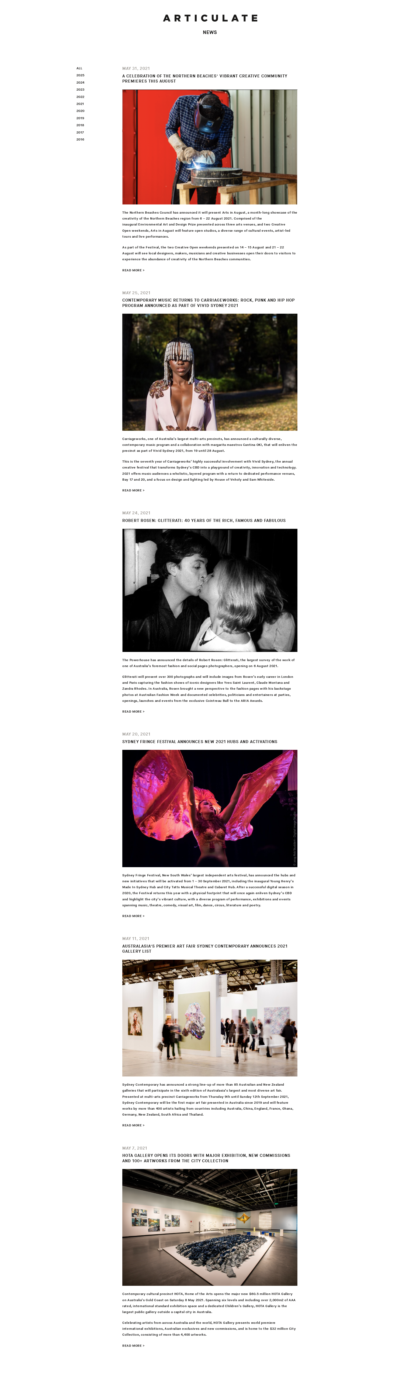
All (79, 68)
